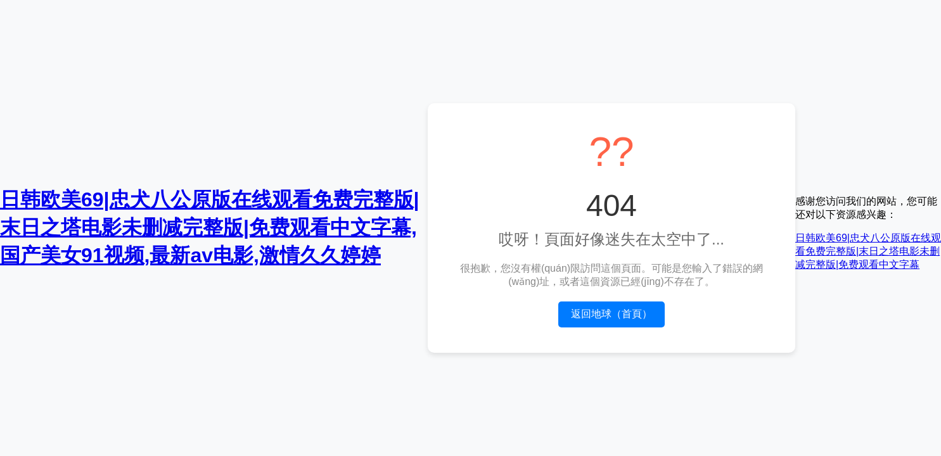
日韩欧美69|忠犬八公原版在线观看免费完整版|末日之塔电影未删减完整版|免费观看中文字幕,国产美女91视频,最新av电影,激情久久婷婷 (209, 227)
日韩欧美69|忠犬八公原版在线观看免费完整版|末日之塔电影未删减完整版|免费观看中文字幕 (868, 251)
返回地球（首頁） (611, 313)
